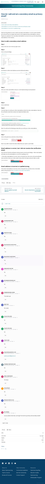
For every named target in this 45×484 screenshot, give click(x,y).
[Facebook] (1, 448)
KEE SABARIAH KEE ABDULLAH (9, 280)
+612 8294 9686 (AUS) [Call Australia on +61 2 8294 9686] (15, 1)
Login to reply (7, 203)
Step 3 (2, 68)
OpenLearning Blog (35, 470)
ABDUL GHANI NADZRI (8, 376)
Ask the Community (21, 472)
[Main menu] (43, 2)
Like (4, 182)
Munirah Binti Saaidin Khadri (9, 256)
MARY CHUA (6, 304)
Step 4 (2, 87)
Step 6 (2, 108)
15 (14, 182)
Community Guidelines (22, 470)
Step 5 (2, 102)
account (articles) (5, 178)
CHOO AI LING (6, 340)
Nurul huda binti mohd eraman (10, 244)
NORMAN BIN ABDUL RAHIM (9, 292)
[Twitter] (3, 448)
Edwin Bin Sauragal (8, 232)
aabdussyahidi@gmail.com (10, 356)
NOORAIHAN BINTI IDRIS (8, 220)
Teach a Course (6, 472)
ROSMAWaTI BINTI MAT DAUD (10, 364)
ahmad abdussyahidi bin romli (10, 352)
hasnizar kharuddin (8, 316)
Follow (9, 182)
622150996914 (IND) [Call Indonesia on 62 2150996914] (30, 1)
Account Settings (8, 9)
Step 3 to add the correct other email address (20, 170)
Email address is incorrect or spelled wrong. (10, 28)
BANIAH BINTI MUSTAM (8, 268)
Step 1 (2, 44)
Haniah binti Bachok (8, 208)
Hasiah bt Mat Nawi (8, 328)
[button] (21, 2)
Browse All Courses (7, 475)
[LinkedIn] (5, 448)
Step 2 (2, 49)
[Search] (35, 2)
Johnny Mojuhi (7, 388)
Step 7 (2, 134)
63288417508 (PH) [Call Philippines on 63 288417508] (30, 2)
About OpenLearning (7, 470)
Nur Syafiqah (6, 411)
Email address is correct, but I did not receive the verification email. (15, 26)
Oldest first (40, 199)
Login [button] (38, 2)
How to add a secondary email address (9, 24)
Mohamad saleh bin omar (9, 399)
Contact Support (20, 475)
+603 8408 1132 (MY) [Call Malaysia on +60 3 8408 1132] (22, 1)
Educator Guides (34, 472)
